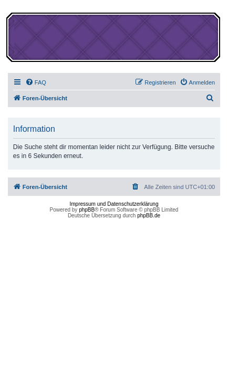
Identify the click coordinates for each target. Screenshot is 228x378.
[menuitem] (35, 82)
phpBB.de (148, 215)
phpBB (87, 210)
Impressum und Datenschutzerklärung (114, 204)
